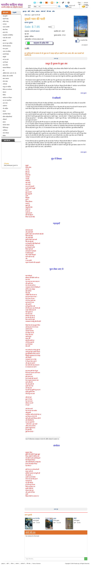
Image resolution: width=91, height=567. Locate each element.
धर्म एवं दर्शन (6, 59)
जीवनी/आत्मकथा (7, 46)
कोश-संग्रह (5, 81)
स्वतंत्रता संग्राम (6, 124)
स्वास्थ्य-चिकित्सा (6, 67)
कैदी (75, 518)
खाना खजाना (6, 78)
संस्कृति (4, 56)
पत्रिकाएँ (5, 119)
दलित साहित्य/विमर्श (7, 116)
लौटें (28, 48)
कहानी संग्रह (5, 18)
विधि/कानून (5, 127)
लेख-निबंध (5, 29)
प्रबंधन (4, 122)
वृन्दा (54, 518)
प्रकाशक (86, 2)
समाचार (37, 11)
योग (4, 70)
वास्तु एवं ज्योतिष (7, 86)
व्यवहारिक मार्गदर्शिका (8, 35)
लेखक (79, 2)
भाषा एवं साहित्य (7, 51)
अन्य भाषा (5, 103)
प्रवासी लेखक (6, 54)
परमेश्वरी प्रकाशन (34, 31)
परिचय (32, 11)
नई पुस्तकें (5, 16)
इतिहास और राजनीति (8, 76)
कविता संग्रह (5, 21)
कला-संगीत (5, 65)
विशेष (4, 135)
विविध (4, 95)
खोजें (29, 11)
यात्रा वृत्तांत (5, 48)
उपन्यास (4, 24)
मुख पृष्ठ (24, 11)
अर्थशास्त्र (5, 84)
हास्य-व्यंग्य (5, 32)
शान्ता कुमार (29, 22)
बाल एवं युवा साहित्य (7, 43)
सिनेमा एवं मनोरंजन (7, 89)
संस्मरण (4, 40)
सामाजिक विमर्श (6, 114)
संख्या (49, 27)
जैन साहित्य (5, 108)
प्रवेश (53, 11)
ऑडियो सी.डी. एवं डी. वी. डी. (9, 73)
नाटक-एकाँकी (6, 27)
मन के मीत (36, 518)
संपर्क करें (43, 11)
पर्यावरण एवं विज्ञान (7, 97)
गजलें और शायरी (7, 37)
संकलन (4, 92)
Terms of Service (36, 563)
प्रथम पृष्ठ (56, 58)
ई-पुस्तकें (14, 12)
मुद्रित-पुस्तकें (5, 12)
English (86, 4)
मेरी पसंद (49, 11)
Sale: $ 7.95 (32, 26)
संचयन (4, 111)
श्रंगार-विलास (6, 133)
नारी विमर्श (5, 62)
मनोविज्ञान (5, 130)
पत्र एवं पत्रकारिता (7, 100)
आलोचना (5, 105)
